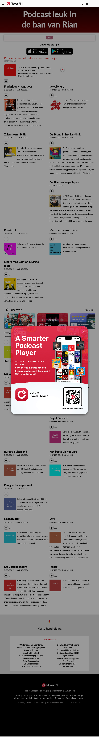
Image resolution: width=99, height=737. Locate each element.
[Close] (83, 331)
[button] (3, 3)
